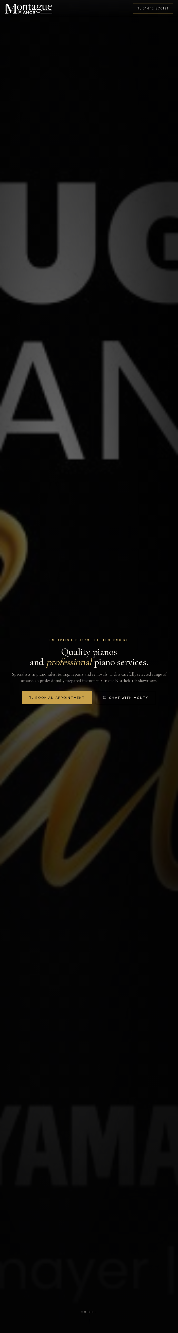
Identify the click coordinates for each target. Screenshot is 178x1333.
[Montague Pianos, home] (29, 9)
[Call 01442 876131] (152, 9)
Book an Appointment (57, 698)
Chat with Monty (126, 698)
